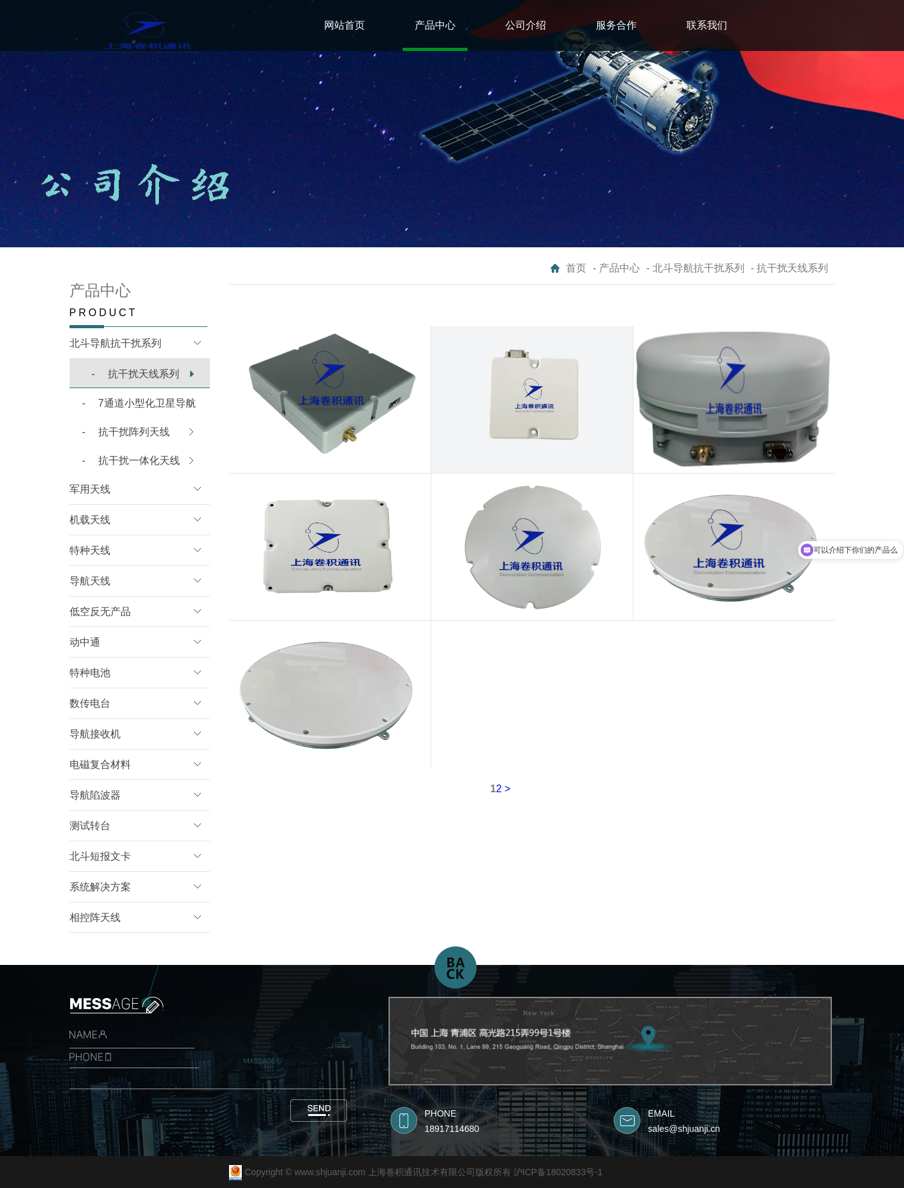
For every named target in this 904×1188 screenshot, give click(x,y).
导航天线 (90, 581)
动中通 (85, 642)
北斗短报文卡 (100, 856)
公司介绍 (525, 25)
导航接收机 (95, 733)
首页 (576, 268)
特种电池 (90, 672)
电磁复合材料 (100, 764)
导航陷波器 (95, 795)
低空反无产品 (100, 611)
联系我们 (706, 25)
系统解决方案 (100, 886)
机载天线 (90, 519)
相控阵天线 (95, 917)
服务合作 (616, 25)
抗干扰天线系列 (135, 373)
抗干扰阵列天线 (126, 431)
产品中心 (435, 25)
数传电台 (90, 703)
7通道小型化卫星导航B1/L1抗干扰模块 (133, 408)
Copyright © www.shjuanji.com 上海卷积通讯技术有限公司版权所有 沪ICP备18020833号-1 (424, 1172)
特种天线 (90, 550)
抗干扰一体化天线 (131, 460)
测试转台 (90, 825)
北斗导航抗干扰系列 (115, 343)
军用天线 (90, 489)
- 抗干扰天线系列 (790, 268)
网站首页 (344, 25)
